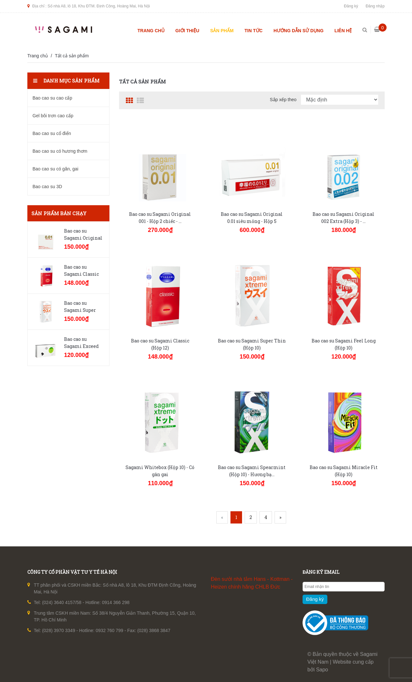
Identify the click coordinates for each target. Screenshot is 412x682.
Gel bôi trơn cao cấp (53, 115)
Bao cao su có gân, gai (55, 168)
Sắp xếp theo (283, 99)
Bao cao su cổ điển (52, 133)
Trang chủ (150, 30)
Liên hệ (343, 30)
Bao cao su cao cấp (52, 98)
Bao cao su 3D (47, 186)
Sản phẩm (221, 30)
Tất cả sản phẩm (72, 55)
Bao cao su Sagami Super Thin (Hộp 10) (80, 310)
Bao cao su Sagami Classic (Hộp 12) (81, 274)
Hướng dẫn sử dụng (298, 30)
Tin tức (254, 30)
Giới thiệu (187, 30)
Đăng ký (351, 6)
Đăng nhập (375, 6)
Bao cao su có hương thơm (60, 151)
